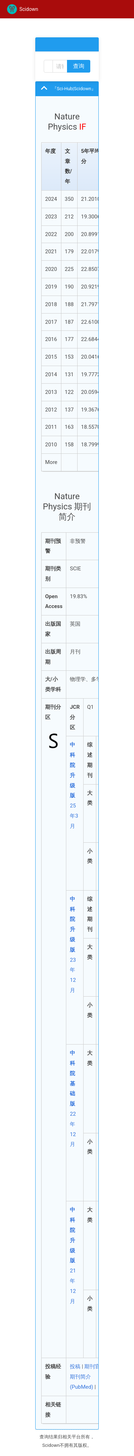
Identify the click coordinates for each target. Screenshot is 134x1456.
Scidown (22, 9)
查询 (79, 66)
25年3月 (74, 785)
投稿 (75, 1366)
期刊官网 (94, 1366)
